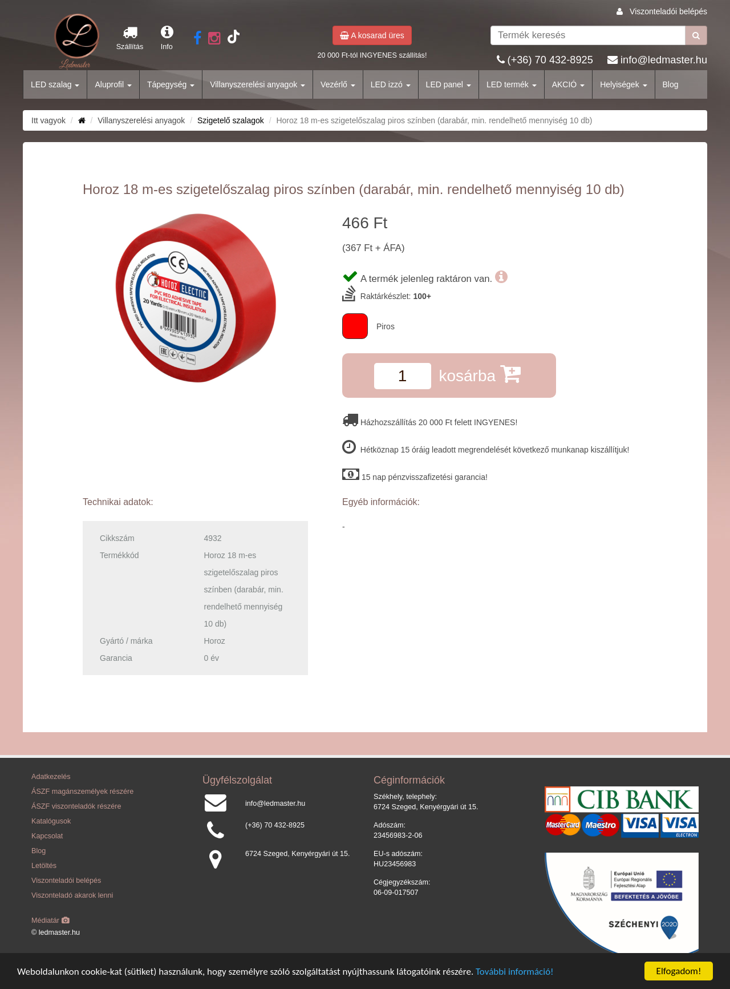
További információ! (515, 972)
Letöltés (43, 866)
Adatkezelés (51, 777)
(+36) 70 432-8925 (550, 60)
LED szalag (55, 84)
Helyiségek (623, 84)
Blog (671, 84)
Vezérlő (338, 84)
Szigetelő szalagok (230, 120)
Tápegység (170, 84)
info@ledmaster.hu (663, 60)
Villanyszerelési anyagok (257, 84)
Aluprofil (113, 84)
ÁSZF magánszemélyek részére (82, 792)
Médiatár (50, 921)
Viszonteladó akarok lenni (72, 895)
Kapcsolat (47, 836)
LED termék (511, 84)
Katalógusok (51, 821)
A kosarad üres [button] (372, 35)
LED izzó (391, 84)
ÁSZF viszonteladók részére (76, 806)
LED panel (448, 84)
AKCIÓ (568, 84)
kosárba (479, 373)
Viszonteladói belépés (668, 11)
